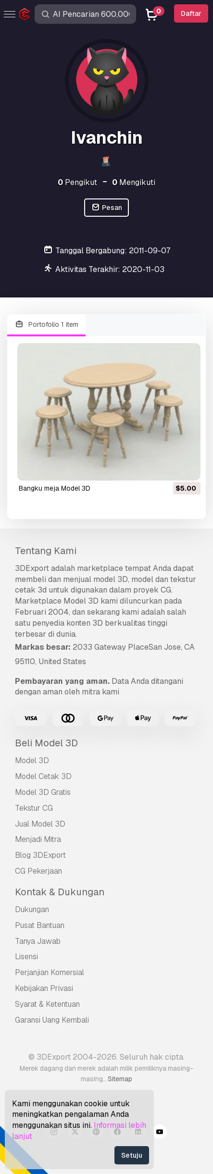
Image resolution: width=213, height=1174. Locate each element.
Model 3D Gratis (43, 792)
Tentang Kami (45, 550)
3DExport (32, 568)
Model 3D (32, 760)
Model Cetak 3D (43, 776)
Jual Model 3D (40, 824)
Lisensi (26, 957)
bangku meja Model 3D (54, 488)
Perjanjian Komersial (49, 972)
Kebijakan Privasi (44, 988)
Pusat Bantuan (39, 925)
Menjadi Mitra (38, 839)
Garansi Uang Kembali (52, 1020)
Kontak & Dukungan (59, 892)
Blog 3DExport (40, 855)
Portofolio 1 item (46, 324)
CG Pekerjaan (38, 871)
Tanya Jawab (38, 941)
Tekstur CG (34, 808)
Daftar (191, 13)
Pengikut (77, 182)
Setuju (131, 1155)
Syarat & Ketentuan (47, 1004)
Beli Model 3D (46, 743)
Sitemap (120, 1079)
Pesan (106, 207)
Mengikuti (133, 182)
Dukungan (32, 909)
